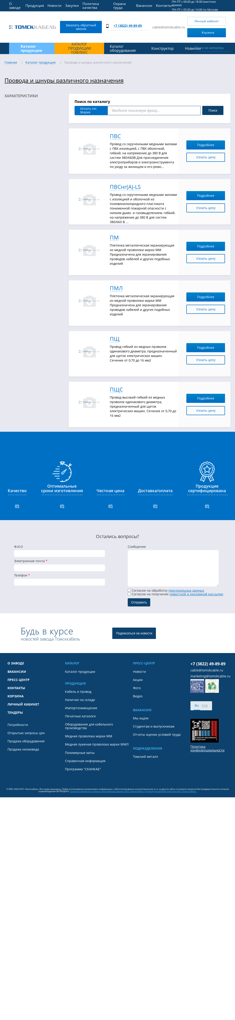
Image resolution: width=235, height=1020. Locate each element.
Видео (137, 696)
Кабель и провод (78, 691)
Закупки (72, 5)
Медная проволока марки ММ (88, 736)
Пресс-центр (19, 680)
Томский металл (145, 756)
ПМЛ (116, 288)
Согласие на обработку (166, 590)
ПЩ (115, 339)
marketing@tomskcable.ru (210, 676)
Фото (137, 688)
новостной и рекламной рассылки (196, 594)
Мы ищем (140, 718)
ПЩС (116, 389)
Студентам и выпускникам (153, 726)
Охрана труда (119, 5)
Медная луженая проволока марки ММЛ (97, 744)
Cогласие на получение (175, 594)
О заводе (14, 5)
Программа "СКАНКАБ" (83, 769)
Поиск (212, 110)
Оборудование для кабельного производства (89, 726)
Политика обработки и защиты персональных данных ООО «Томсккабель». (107, 791)
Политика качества (90, 5)
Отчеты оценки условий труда (157, 734)
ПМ (114, 237)
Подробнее (209, 145)
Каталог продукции (80, 671)
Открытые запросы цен (26, 733)
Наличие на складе (80, 700)
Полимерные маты (80, 753)
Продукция (34, 5)
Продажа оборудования (26, 741)
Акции (138, 680)
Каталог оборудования (123, 48)
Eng (205, 705)
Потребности (18, 725)
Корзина (201, 32)
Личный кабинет (206, 21)
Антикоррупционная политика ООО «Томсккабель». (171, 791)
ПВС (115, 136)
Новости (55, 5)
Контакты (164, 5)
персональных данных (186, 590)
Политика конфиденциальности (207, 748)
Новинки (193, 48)
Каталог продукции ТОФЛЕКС (79, 48)
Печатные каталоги (80, 716)
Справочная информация (85, 761)
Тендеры (15, 712)
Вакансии (144, 5)
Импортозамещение (81, 708)
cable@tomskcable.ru (168, 27)
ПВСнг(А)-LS (125, 187)
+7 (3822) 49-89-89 (128, 25)
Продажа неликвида (23, 749)
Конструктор (162, 48)
